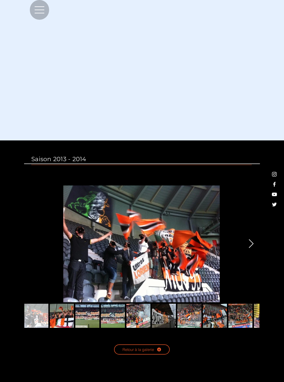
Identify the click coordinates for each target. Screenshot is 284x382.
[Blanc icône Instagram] (274, 174)
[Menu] (39, 10)
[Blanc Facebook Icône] (274, 184)
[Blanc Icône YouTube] (274, 194)
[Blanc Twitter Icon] (274, 204)
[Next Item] (251, 244)
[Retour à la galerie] (142, 349)
